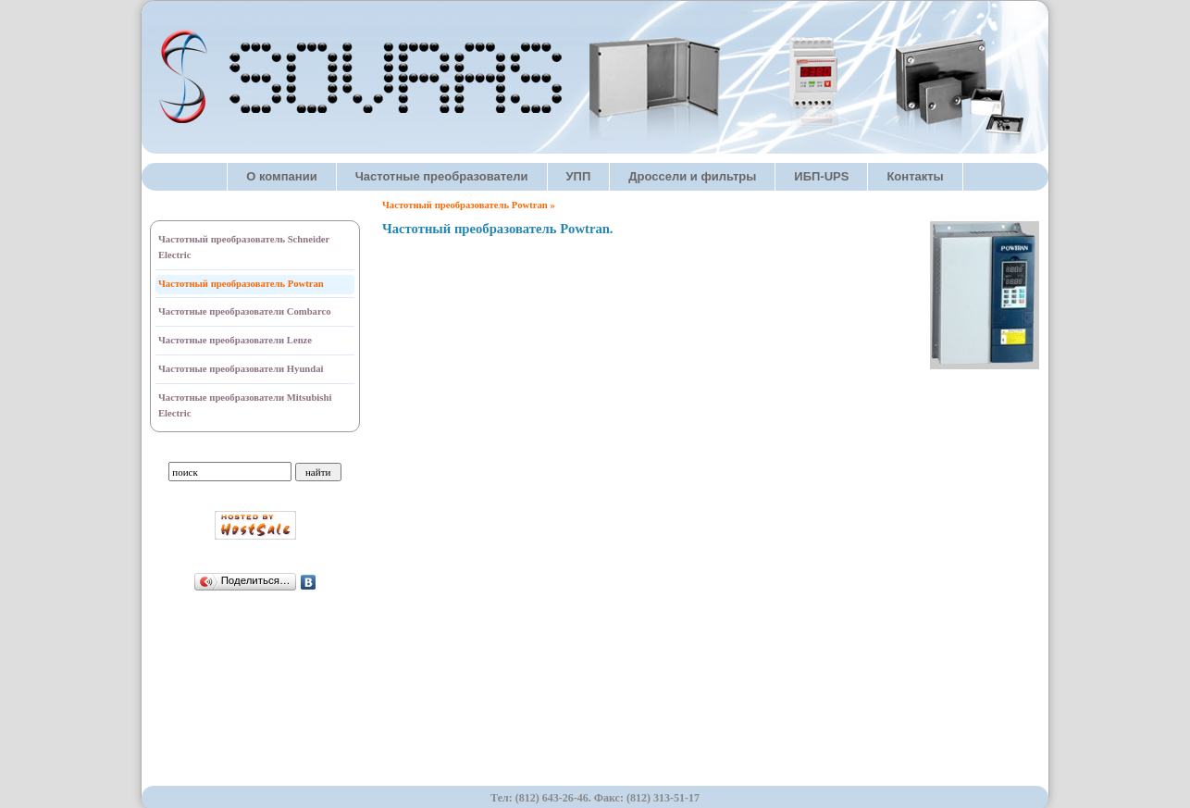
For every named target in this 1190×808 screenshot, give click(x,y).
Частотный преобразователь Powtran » (468, 205)
